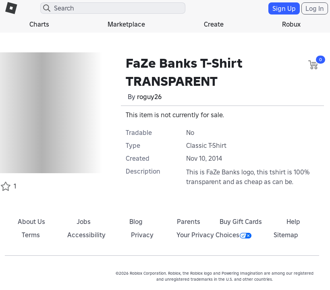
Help (293, 222)
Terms (31, 235)
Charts (39, 24)
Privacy (142, 235)
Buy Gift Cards (241, 222)
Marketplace (126, 24)
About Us (31, 222)
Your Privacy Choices (213, 235)
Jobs (84, 222)
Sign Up (284, 8)
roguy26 (149, 97)
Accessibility (86, 235)
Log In (314, 8)
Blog (136, 222)
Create (214, 24)
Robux (291, 24)
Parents (188, 222)
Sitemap (286, 235)
